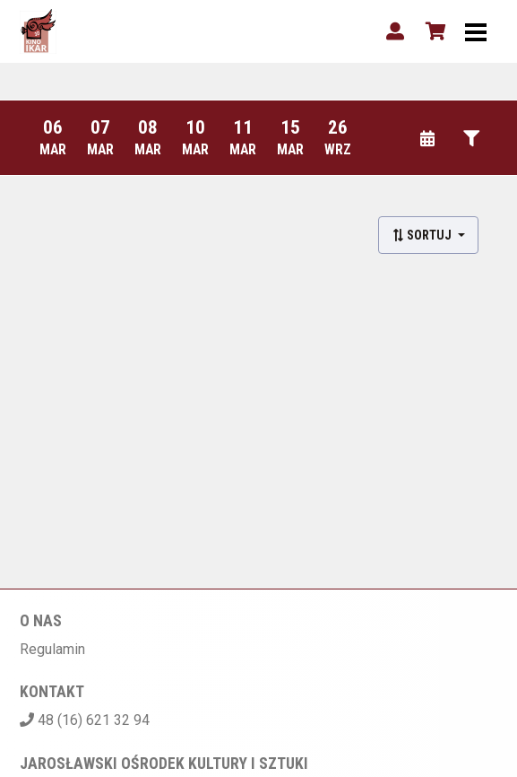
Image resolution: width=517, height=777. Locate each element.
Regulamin (52, 649)
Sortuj (423, 235)
